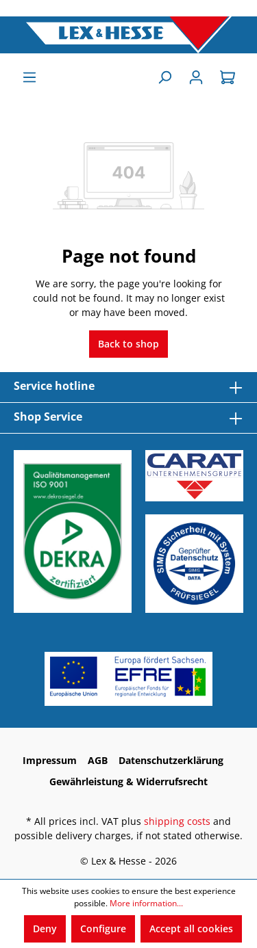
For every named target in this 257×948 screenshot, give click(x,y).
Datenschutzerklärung (171, 760)
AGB (98, 760)
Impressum (50, 760)
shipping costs (177, 821)
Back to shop (128, 343)
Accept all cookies (191, 928)
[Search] (164, 77)
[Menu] (29, 77)
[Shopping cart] (227, 77)
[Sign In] (196, 77)
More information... (146, 903)
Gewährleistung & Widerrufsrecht (128, 781)
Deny (45, 928)
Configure (103, 928)
